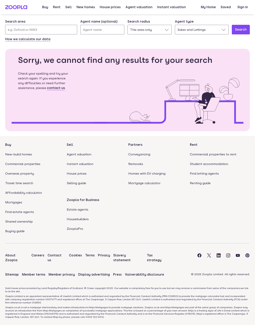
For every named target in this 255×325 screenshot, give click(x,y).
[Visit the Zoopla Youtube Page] (237, 258)
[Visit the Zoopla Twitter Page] (209, 258)
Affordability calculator (23, 193)
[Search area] (41, 29)
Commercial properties (22, 164)
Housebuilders (78, 219)
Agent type (184, 21)
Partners (135, 145)
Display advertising (94, 274)
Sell (68, 7)
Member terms (33, 274)
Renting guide (200, 183)
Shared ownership (19, 221)
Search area (15, 21)
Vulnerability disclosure (144, 274)
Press (117, 274)
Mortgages (13, 202)
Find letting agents (204, 173)
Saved (226, 7)
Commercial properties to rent (213, 154)
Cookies (75, 255)
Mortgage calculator (144, 183)
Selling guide (76, 183)
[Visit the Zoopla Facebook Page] (199, 258)
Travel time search (19, 183)
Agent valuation (139, 7)
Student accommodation (209, 164)
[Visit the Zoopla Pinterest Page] (247, 258)
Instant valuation (171, 7)
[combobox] (41, 26)
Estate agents (77, 209)
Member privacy (62, 274)
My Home (208, 7)
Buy (45, 7)
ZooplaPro (75, 229)
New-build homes (18, 154)
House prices (110, 7)
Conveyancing (139, 154)
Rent (57, 7)
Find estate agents (19, 212)
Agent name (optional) (99, 21)
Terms (90, 255)
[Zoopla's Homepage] (16, 8)
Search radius (138, 21)
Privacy (104, 255)
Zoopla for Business (83, 200)
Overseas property (19, 173)
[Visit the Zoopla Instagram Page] (228, 258)
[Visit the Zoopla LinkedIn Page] (218, 258)
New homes (86, 7)
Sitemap (12, 274)
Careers (37, 255)
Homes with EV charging (146, 173)
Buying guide (15, 231)
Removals (135, 164)
